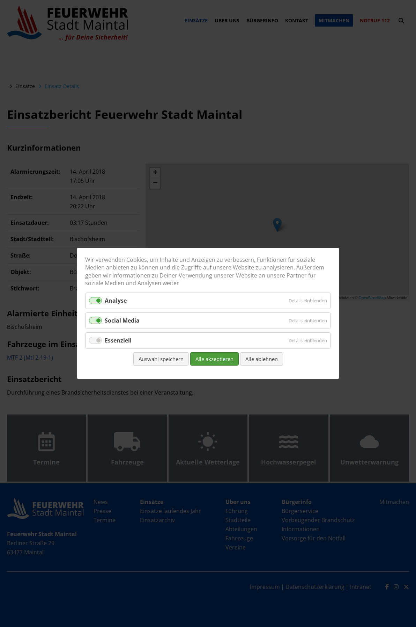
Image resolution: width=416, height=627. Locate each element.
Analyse (116, 300)
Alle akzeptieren (214, 359)
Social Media (122, 320)
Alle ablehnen (261, 359)
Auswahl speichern (161, 359)
